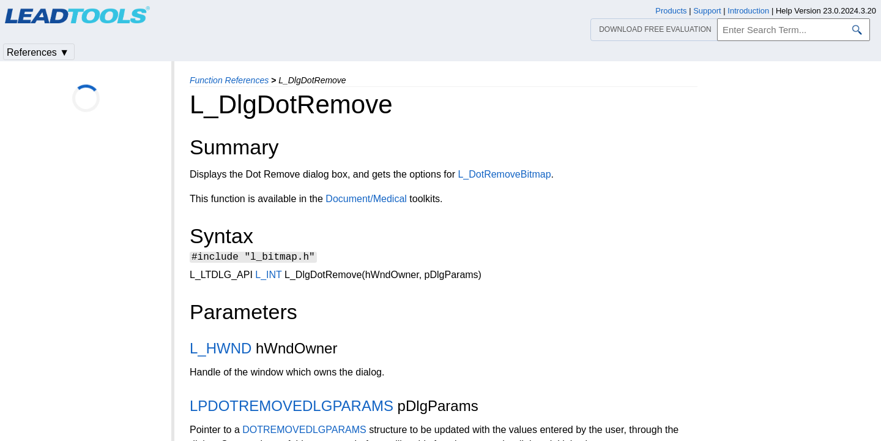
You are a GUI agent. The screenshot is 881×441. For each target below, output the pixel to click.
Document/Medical (366, 199)
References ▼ (38, 52)
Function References (229, 80)
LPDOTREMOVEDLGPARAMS (291, 407)
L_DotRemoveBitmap (504, 174)
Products (670, 10)
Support (707, 10)
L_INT (268, 276)
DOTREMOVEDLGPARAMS (304, 431)
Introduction (748, 10)
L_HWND (220, 350)
